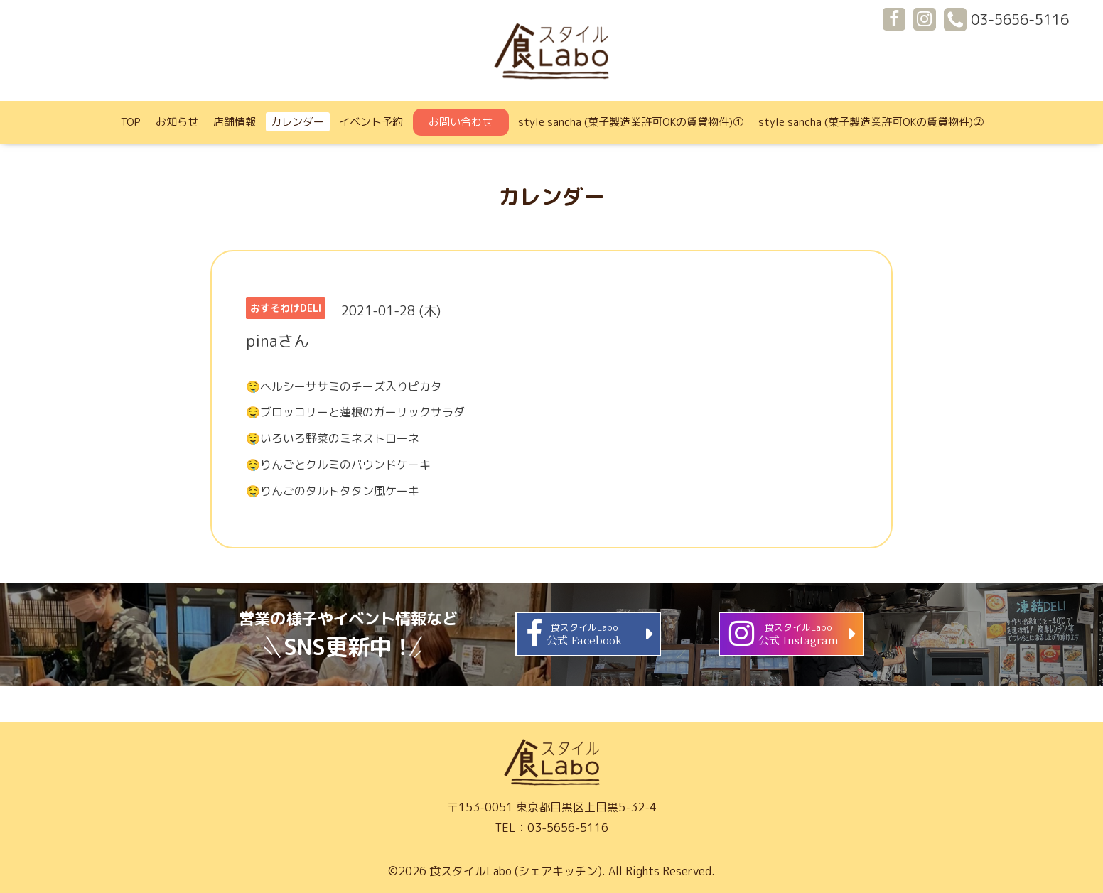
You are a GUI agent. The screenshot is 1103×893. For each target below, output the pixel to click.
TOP (131, 121)
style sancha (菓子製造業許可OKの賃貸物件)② (871, 121)
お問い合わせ (461, 121)
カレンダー (297, 121)
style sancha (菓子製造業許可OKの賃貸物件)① (630, 121)
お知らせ (177, 121)
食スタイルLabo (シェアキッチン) (515, 871)
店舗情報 (234, 121)
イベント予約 (371, 121)
